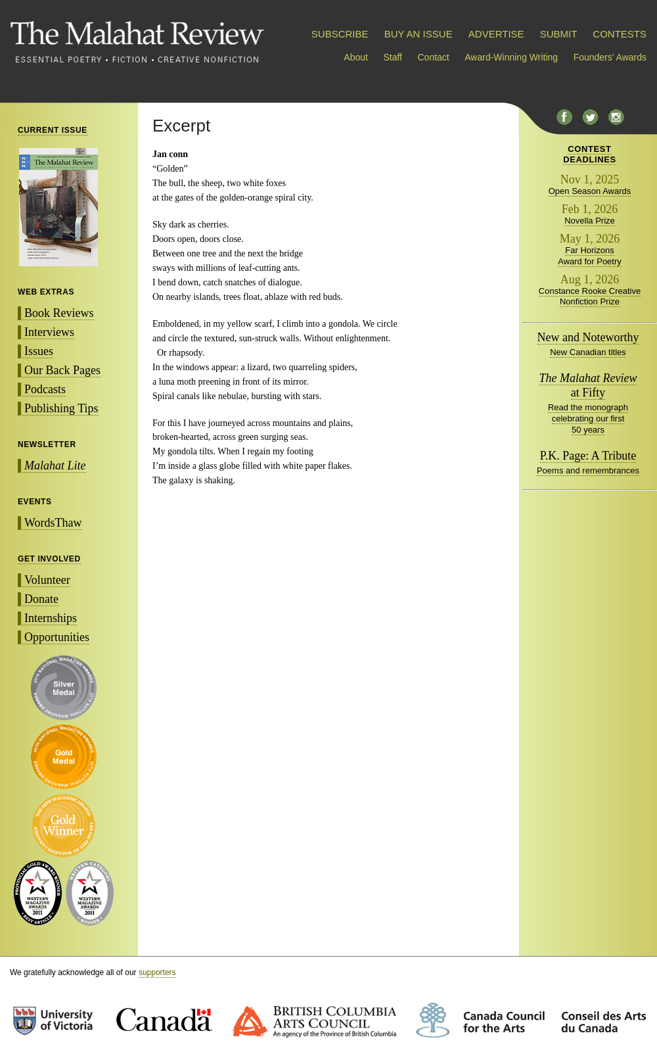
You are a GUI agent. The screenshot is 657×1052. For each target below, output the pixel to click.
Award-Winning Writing (511, 57)
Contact (433, 57)
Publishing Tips (61, 408)
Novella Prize (589, 221)
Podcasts (45, 389)
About (356, 57)
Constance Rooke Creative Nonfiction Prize (590, 296)
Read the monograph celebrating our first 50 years (588, 418)
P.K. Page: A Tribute (588, 455)
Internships (50, 618)
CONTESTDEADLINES (589, 154)
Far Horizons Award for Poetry (590, 255)
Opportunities (56, 637)
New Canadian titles (588, 352)
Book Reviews (59, 313)
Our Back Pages (62, 370)
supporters (157, 972)
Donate (41, 599)
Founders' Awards (610, 57)
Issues (38, 351)
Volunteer (47, 579)
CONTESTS (619, 33)
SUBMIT (558, 33)
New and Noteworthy (588, 337)
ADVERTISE (496, 33)
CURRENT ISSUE (52, 130)
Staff (392, 57)
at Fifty (588, 385)
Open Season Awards (590, 191)
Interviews (49, 332)
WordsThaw (53, 522)
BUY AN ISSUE (418, 33)
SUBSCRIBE (340, 33)
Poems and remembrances (588, 470)
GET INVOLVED (49, 558)
